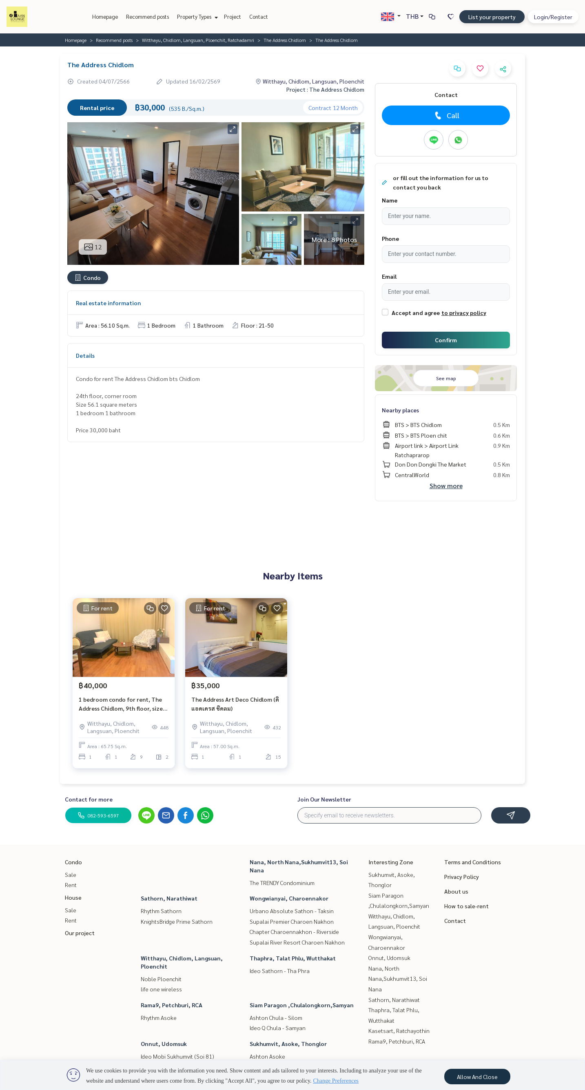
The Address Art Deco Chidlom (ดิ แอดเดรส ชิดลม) (235, 704)
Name (389, 200)
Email (389, 276)
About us (456, 891)
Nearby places (400, 410)
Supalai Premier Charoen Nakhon (292, 921)
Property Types (196, 16)
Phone (390, 238)
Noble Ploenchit (161, 978)
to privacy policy (463, 312)
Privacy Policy (461, 876)
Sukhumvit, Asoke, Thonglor (288, 1043)
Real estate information (108, 302)
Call (446, 115)
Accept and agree (416, 312)
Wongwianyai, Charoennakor (289, 898)
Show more (446, 485)
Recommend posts (147, 16)
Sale (70, 874)
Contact (258, 16)
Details (85, 355)
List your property (492, 16)
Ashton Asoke (267, 1056)
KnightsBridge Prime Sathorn (177, 921)
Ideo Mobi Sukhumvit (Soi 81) (177, 1056)
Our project (80, 932)
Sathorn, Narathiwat (169, 898)
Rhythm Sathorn (161, 910)
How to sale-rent (466, 905)
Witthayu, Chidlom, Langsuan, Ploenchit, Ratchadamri (198, 40)
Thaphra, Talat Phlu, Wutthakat (293, 958)
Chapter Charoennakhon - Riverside (294, 931)
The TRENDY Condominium (282, 882)
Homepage (105, 16)
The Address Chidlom (285, 40)
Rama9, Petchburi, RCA (171, 1005)
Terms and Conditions (472, 861)
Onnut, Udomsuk (164, 1043)
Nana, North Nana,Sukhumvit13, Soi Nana (397, 978)
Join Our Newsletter (324, 799)
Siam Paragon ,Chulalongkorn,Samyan (302, 1005)
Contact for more (89, 799)
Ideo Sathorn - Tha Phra (280, 970)
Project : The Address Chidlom (325, 89)
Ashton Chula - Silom (276, 1017)
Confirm (446, 340)
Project (232, 16)
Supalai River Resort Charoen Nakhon (297, 942)
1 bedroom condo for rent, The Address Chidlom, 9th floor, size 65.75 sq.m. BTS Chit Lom (121, 704)
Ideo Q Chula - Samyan (278, 1027)
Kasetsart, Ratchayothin (399, 1030)
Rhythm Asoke (159, 1017)
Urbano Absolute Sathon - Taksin (292, 910)
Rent (71, 884)
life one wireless (161, 989)
